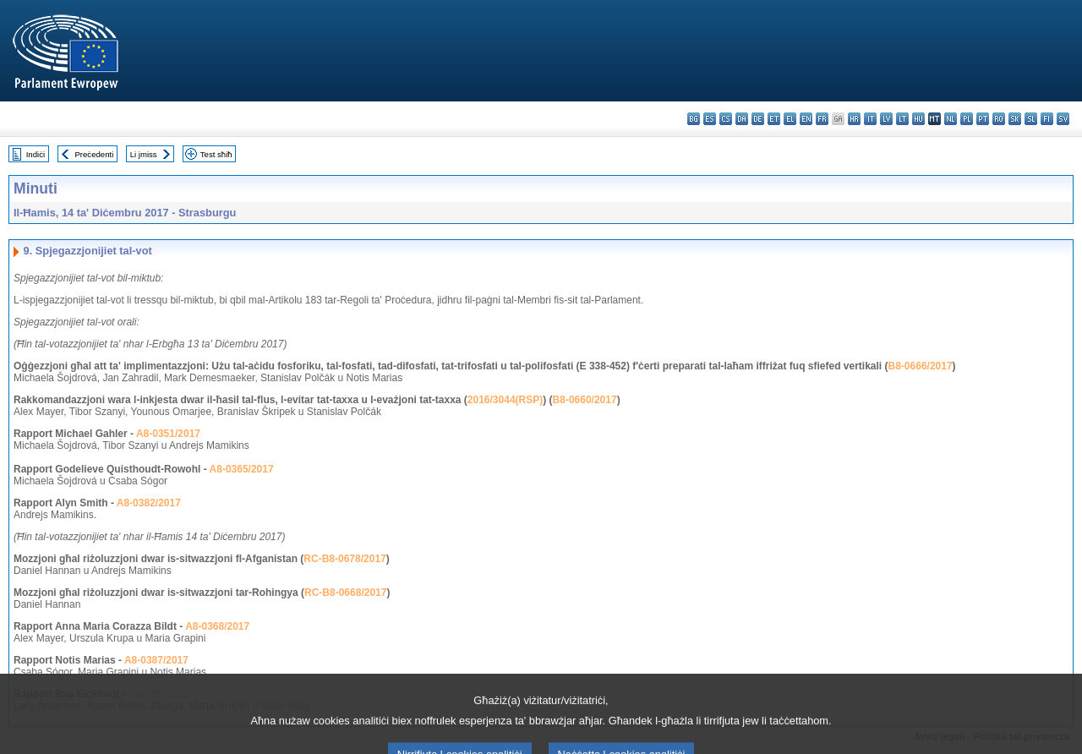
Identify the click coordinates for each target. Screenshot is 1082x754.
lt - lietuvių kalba (902, 118)
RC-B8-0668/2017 (345, 592)
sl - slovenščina (1031, 118)
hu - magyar (918, 118)
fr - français (822, 118)
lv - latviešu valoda (886, 118)
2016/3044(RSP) (505, 400)
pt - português (982, 118)
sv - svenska (1063, 118)
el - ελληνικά (790, 118)
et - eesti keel (774, 118)
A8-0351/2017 (168, 434)
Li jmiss (143, 154)
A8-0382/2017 (149, 503)
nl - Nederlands (950, 118)
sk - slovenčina (1014, 118)
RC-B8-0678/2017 (344, 559)
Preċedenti (93, 154)
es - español (709, 118)
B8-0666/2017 (920, 366)
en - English (806, 118)
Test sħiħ (216, 154)
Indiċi (35, 154)
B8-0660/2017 (585, 400)
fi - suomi (1047, 118)
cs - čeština (725, 118)
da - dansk (741, 118)
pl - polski (966, 118)
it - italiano (870, 118)
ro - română (998, 118)
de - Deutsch (757, 118)
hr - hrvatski (854, 118)
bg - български (693, 118)
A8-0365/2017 (242, 469)
